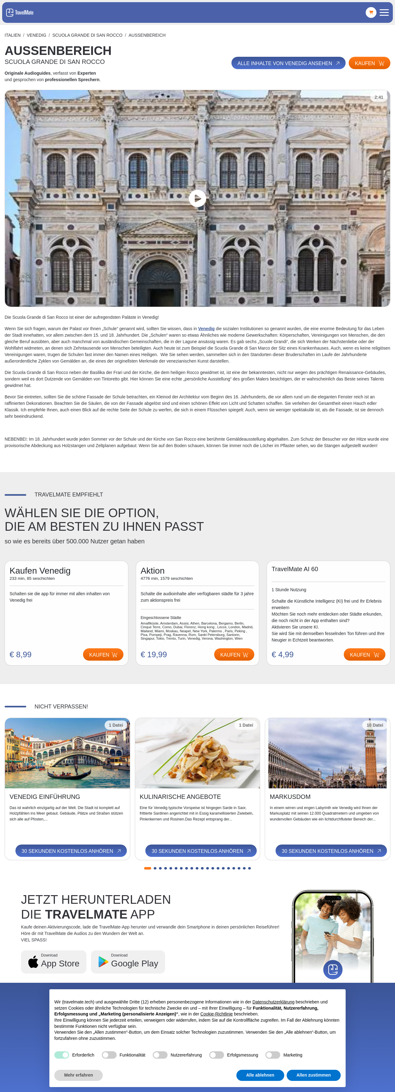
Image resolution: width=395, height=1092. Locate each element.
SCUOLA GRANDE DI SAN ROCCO (87, 35)
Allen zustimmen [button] (314, 1075)
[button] (147, 868)
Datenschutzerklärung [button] (273, 1001)
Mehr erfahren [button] (78, 1075)
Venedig (36, 35)
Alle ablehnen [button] (260, 1075)
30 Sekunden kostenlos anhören (72, 851)
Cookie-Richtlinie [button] (216, 1013)
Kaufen (369, 63)
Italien (13, 35)
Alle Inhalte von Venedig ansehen (289, 63)
